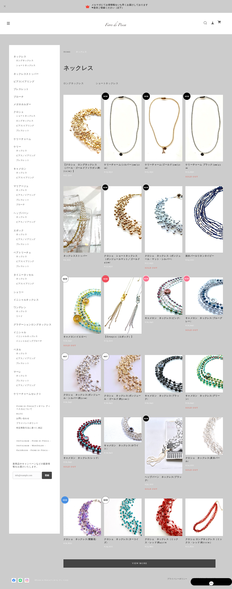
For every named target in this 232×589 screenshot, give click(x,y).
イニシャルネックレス (26, 313)
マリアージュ (21, 195)
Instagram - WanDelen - (30, 468)
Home (66, 51)
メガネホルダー (22, 109)
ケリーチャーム (22, 145)
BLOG (19, 436)
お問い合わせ (22, 441)
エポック (18, 240)
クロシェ (18, 117)
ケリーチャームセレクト (28, 415)
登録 (47, 498)
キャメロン (19, 176)
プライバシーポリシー (27, 445)
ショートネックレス (109, 83)
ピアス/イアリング (24, 83)
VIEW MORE (143, 563)
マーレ (17, 392)
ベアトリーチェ (22, 263)
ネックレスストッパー (26, 75)
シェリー (18, 305)
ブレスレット (21, 92)
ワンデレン (19, 322)
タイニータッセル (23, 286)
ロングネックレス (74, 83)
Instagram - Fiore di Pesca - (33, 463)
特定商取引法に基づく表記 (29, 450)
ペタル (17, 369)
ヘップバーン (21, 222)
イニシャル (19, 351)
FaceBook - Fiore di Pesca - (32, 473)
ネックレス (19, 56)
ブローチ (18, 100)
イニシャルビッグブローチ (29, 361)
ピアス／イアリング (26, 163)
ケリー (17, 153)
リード (19, 331)
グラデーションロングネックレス (32, 342)
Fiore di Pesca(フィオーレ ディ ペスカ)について (33, 430)
